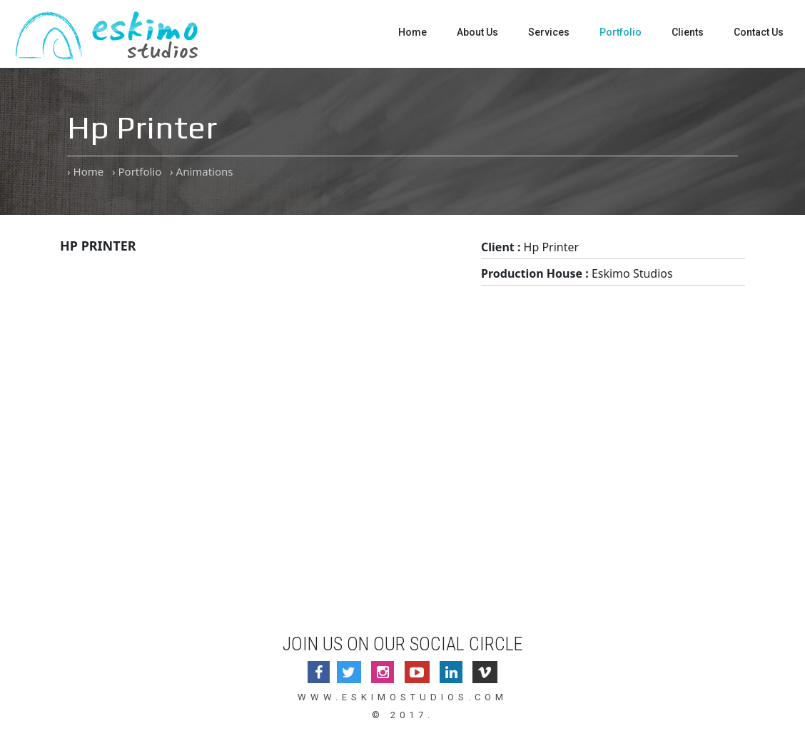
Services (548, 32)
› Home (85, 171)
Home (412, 32)
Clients (688, 32)
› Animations (201, 171)
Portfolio (620, 32)
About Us (477, 32)
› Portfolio (136, 171)
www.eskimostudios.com (402, 697)
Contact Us (759, 32)
